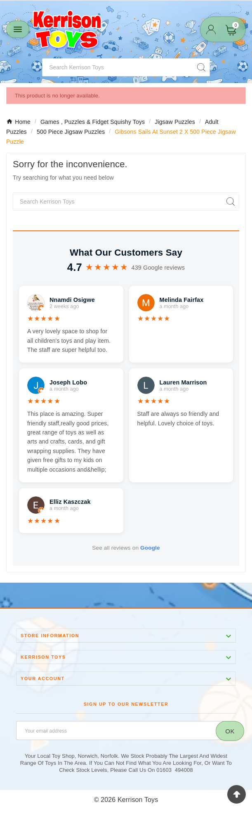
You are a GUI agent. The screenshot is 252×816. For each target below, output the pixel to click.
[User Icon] (211, 29)
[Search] (117, 67)
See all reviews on (126, 548)
